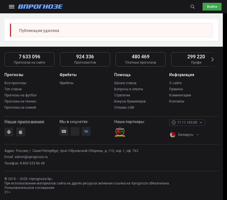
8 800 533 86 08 (32, 163)
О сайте (175, 83)
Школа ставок (125, 83)
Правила (176, 89)
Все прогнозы (15, 83)
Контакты (176, 101)
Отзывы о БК (124, 107)
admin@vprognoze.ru (31, 157)
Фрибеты (66, 83)
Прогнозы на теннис (20, 101)
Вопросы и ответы (128, 89)
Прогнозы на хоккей (20, 107)
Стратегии (122, 95)
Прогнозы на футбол (20, 95)
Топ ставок (13, 89)
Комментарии (180, 95)
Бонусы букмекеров (130, 101)
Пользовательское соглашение (29, 188)
